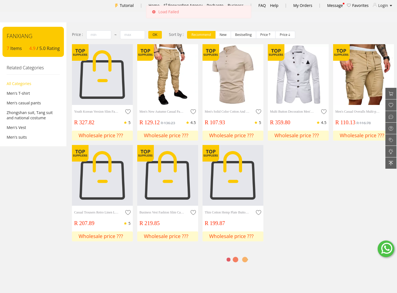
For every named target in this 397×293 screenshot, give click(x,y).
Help (274, 5)
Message (335, 5)
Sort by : (176, 34)
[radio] (201, 35)
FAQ (262, 5)
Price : (77, 34)
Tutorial (127, 5)
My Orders (302, 5)
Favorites (358, 5)
